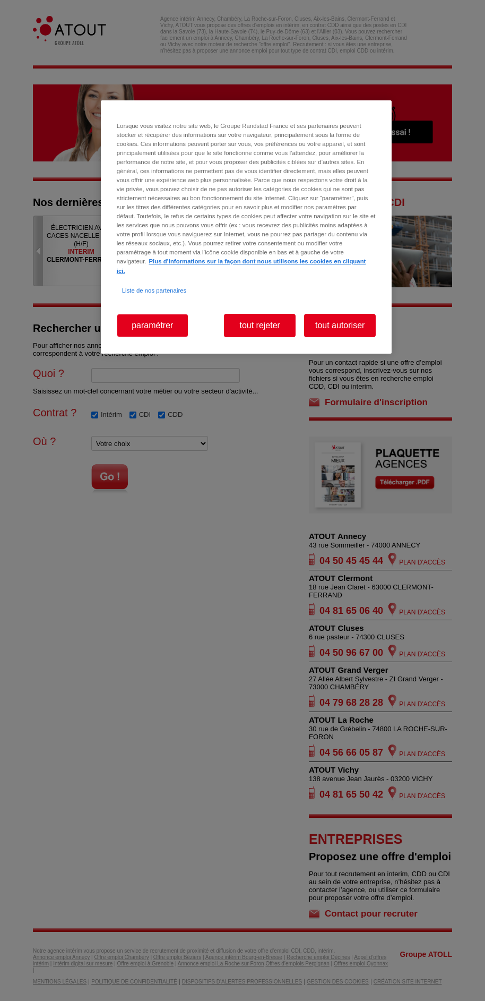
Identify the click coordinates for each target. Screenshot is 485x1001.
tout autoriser (340, 325)
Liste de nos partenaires (154, 290)
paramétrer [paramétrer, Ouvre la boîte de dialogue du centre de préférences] (152, 325)
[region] (246, 227)
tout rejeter (259, 325)
